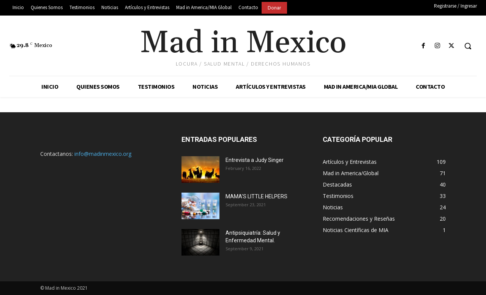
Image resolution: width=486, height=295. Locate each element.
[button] (468, 46)
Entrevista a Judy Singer (255, 160)
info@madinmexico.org (102, 153)
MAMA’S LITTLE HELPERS (256, 196)
